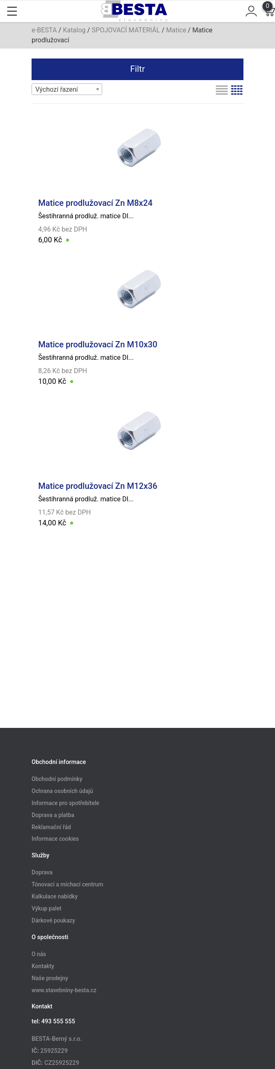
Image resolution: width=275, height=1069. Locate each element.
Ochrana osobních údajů (62, 791)
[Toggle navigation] (12, 11)
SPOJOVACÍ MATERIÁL (126, 30)
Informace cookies (55, 839)
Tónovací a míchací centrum (67, 884)
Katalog (74, 30)
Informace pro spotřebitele (65, 803)
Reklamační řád (51, 827)
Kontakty (43, 966)
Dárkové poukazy (53, 920)
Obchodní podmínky (57, 779)
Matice (176, 30)
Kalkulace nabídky (55, 896)
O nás (39, 954)
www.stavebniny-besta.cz (64, 990)
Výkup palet (46, 908)
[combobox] (67, 89)
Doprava (42, 872)
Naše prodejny (50, 978)
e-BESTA (44, 30)
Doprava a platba (53, 815)
